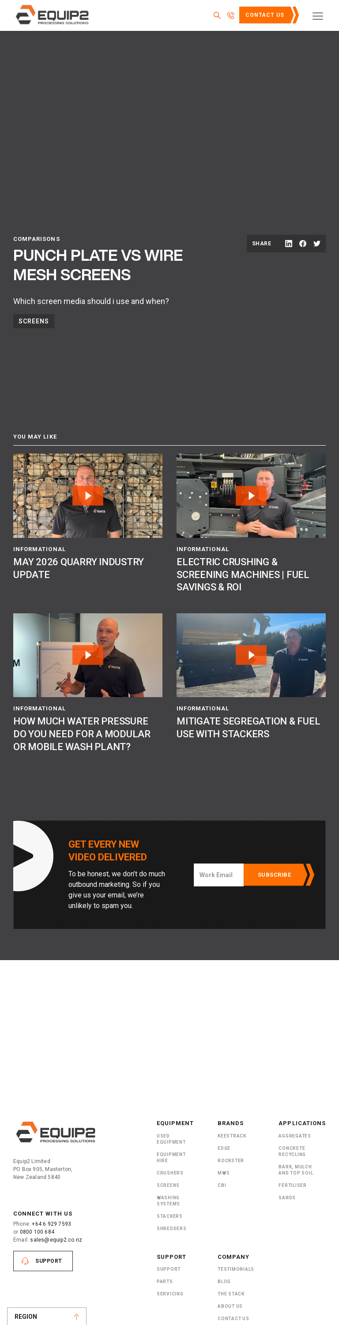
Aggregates (295, 1136)
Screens (34, 321)
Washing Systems (168, 1200)
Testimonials (236, 1269)
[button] (318, 15)
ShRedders (172, 1228)
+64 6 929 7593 (51, 1224)
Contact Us (264, 15)
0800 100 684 (37, 1232)
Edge (224, 1148)
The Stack (231, 1293)
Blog (224, 1281)
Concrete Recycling (292, 1151)
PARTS (165, 1281)
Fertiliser (293, 1185)
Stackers (170, 1216)
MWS (224, 1173)
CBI (222, 1185)
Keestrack (232, 1136)
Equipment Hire (171, 1157)
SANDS (287, 1197)
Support (48, 1261)
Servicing (170, 1293)
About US (230, 1306)
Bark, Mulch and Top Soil (296, 1169)
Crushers (170, 1173)
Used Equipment (171, 1139)
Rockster (231, 1160)
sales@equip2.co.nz (56, 1240)
